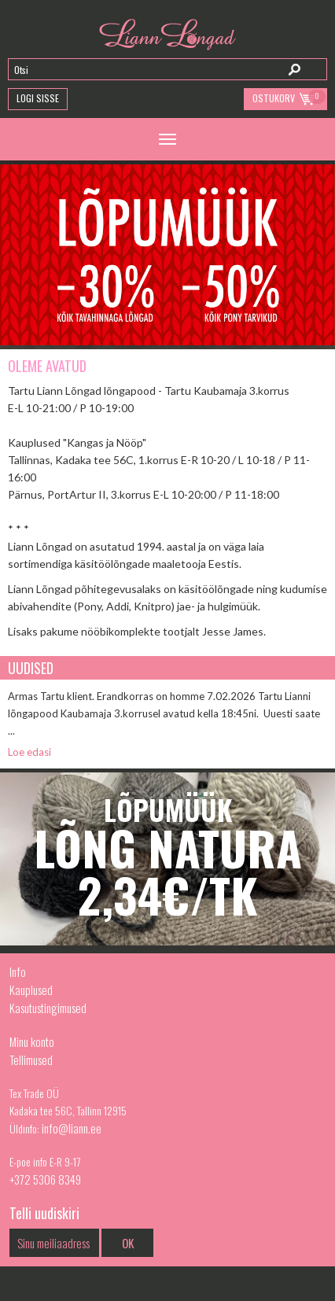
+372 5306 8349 (45, 1179)
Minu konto (31, 1041)
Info (17, 971)
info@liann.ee (71, 1128)
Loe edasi (29, 752)
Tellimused (31, 1059)
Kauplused (31, 989)
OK (128, 1242)
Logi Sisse (38, 98)
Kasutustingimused (48, 1007)
